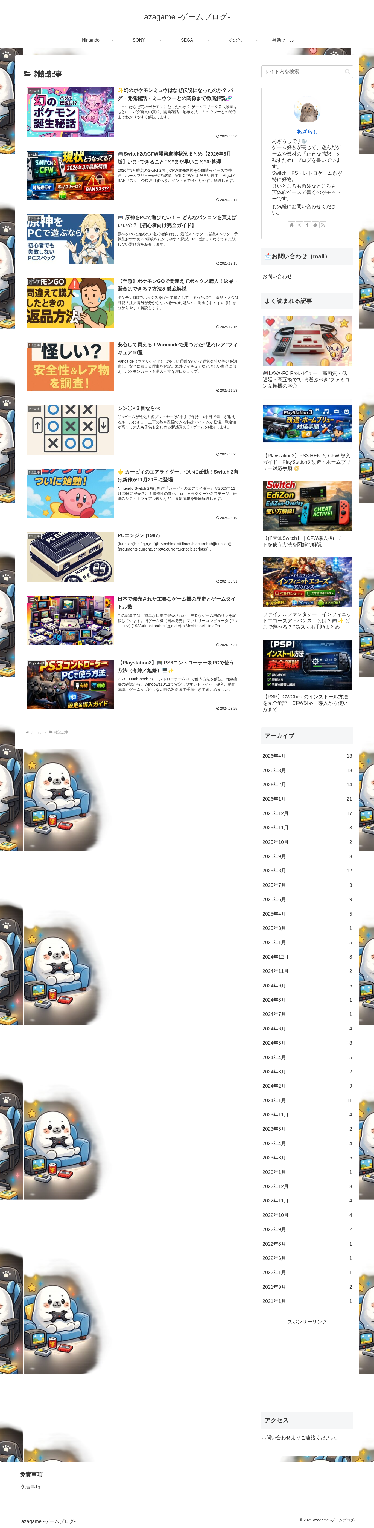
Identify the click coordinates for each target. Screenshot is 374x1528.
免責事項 (30, 1487)
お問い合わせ (277, 276)
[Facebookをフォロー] (307, 224)
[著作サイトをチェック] (291, 224)
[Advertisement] (307, 1364)
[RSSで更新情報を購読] (322, 224)
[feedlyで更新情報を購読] (315, 224)
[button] (347, 71)
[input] (307, 71)
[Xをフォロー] (299, 224)
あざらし (307, 132)
